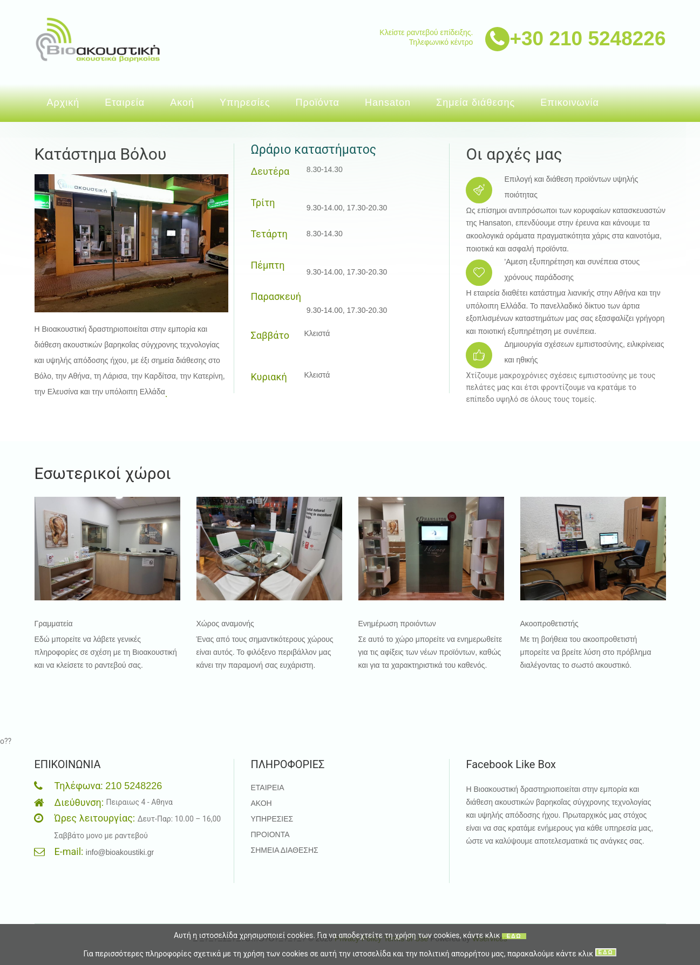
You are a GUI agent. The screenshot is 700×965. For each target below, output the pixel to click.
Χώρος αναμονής (225, 623)
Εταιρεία (125, 102)
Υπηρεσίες (245, 102)
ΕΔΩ (514, 936)
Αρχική (63, 102)
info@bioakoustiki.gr (120, 852)
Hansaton (388, 102)
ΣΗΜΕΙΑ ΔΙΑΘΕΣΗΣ (284, 850)
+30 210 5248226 (587, 39)
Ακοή (182, 102)
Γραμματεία (54, 623)
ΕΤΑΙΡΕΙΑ (267, 787)
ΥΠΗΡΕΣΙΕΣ (271, 819)
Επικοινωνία (569, 102)
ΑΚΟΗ (260, 803)
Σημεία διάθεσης (475, 102)
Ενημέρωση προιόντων (397, 623)
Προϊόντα (317, 102)
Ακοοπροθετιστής (549, 623)
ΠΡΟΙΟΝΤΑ (269, 834)
